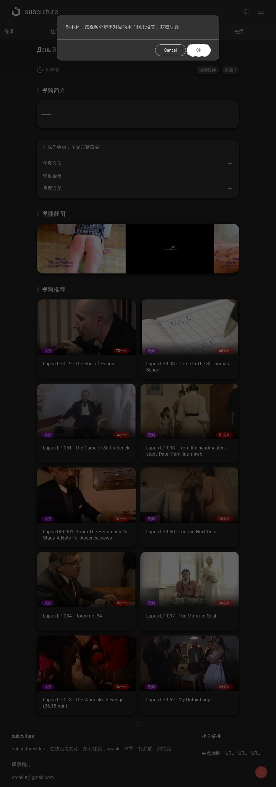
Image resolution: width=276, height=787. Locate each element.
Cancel (170, 50)
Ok (198, 50)
